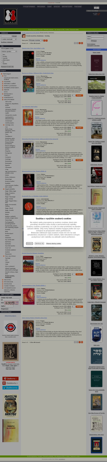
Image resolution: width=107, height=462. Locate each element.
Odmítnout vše (39, 243)
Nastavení (29, 243)
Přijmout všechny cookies (53, 243)
